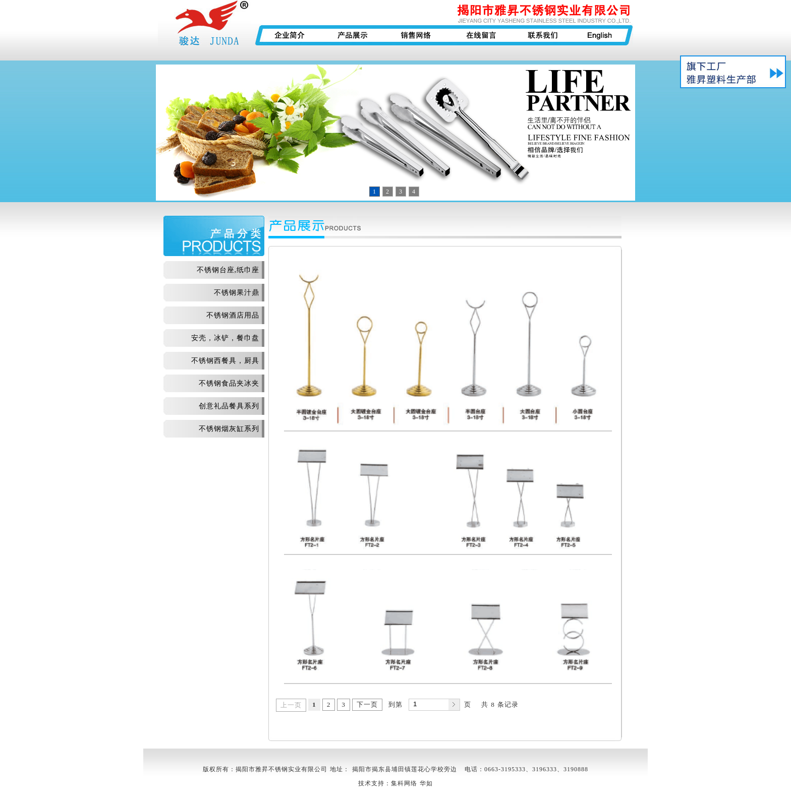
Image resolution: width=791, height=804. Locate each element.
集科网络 (404, 783)
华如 (426, 783)
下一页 (367, 704)
